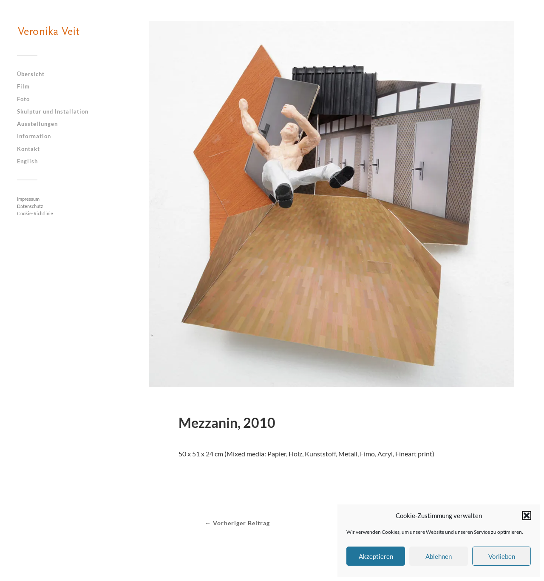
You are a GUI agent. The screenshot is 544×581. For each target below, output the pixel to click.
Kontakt (28, 148)
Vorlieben (501, 556)
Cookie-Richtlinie (35, 213)
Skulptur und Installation (52, 111)
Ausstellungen (37, 123)
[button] (526, 515)
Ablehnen (438, 556)
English (27, 161)
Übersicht (31, 74)
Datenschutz (30, 206)
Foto (23, 99)
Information (34, 136)
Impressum (28, 199)
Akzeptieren (376, 556)
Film (23, 86)
